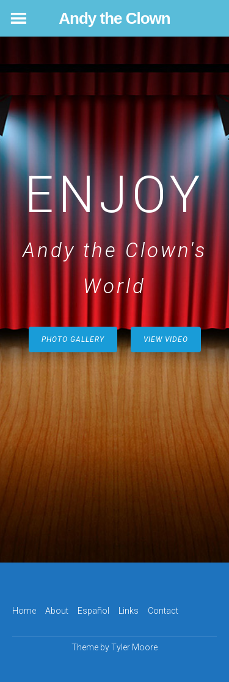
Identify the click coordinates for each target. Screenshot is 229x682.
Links (128, 611)
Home (24, 611)
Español (93, 611)
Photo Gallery (73, 339)
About (56, 611)
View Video (166, 339)
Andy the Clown (114, 18)
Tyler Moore (134, 647)
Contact (163, 611)
